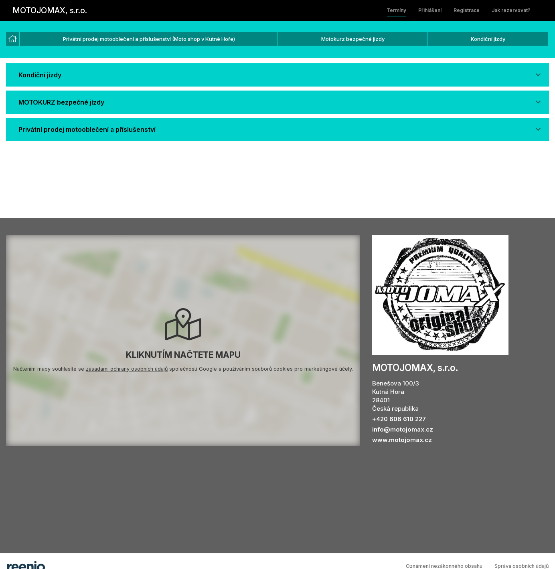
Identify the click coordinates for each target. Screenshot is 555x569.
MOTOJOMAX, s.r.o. (49, 10)
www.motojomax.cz (402, 440)
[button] (277, 75)
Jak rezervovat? (511, 10)
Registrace (467, 10)
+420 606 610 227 (399, 419)
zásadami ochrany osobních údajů (127, 369)
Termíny (396, 10)
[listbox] (277, 39)
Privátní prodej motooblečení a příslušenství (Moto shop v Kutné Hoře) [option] (149, 39)
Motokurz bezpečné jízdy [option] (353, 39)
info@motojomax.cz (402, 429)
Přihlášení (430, 10)
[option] (12, 39)
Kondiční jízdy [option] (488, 39)
